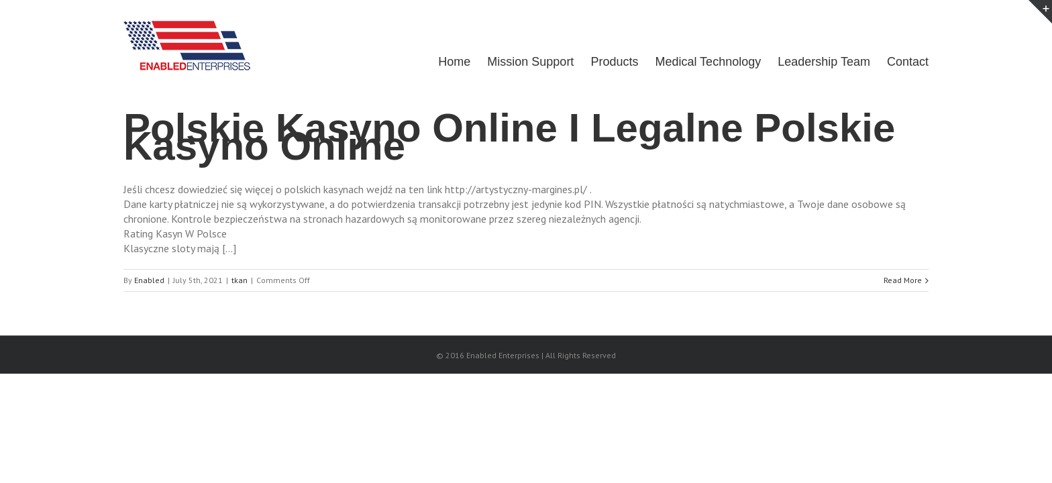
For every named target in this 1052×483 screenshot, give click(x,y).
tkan (239, 280)
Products (604, 61)
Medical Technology (701, 61)
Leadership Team (820, 61)
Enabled (149, 280)
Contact (908, 61)
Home (437, 61)
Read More (903, 280)
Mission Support (517, 61)
